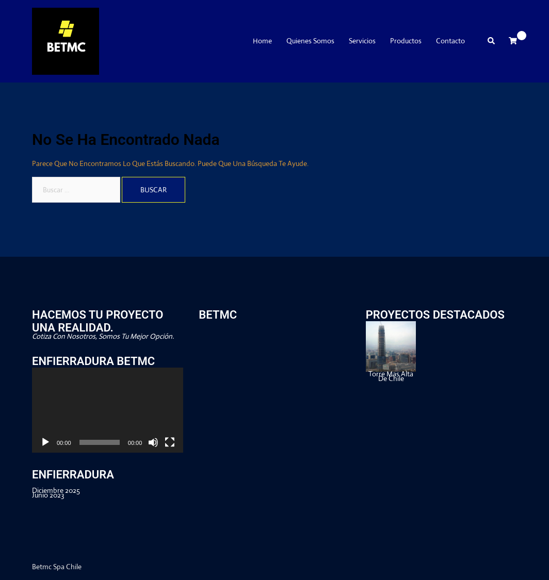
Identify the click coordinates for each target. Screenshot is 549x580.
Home (262, 41)
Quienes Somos (310, 41)
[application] (107, 410)
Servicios (362, 41)
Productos (406, 41)
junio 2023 (48, 495)
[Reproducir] (45, 442)
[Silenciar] (153, 442)
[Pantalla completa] (170, 442)
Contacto (450, 41)
